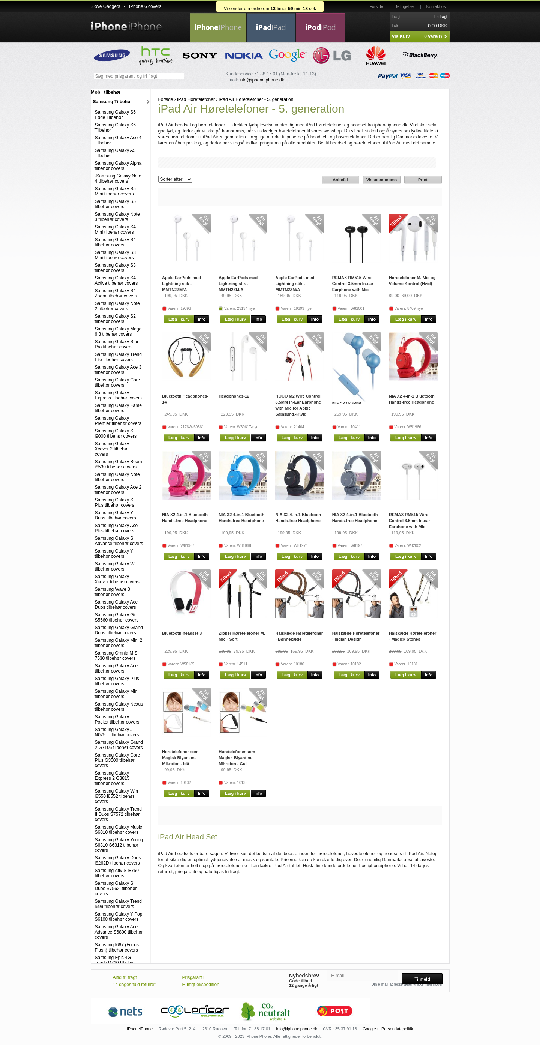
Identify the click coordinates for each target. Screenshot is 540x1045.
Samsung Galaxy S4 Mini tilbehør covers (115, 229)
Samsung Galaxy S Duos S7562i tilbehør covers (116, 888)
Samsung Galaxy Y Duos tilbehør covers (115, 515)
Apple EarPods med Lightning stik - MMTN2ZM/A (181, 283)
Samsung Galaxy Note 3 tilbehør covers (117, 217)
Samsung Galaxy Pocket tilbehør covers (117, 719)
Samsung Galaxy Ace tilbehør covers (116, 668)
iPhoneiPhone (140, 1029)
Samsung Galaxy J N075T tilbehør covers (117, 732)
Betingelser (404, 6)
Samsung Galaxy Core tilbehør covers (117, 382)
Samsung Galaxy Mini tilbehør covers (117, 694)
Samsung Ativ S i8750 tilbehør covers (117, 873)
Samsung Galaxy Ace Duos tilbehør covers (116, 604)
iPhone (218, 27)
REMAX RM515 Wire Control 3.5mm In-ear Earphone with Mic (353, 283)
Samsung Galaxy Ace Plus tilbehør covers (116, 528)
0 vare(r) (433, 36)
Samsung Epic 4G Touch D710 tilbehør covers (115, 963)
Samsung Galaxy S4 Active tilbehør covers (116, 280)
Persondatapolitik (397, 1029)
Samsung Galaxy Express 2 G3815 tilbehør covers (112, 778)
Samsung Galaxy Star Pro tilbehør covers (117, 344)
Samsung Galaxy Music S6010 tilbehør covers (118, 829)
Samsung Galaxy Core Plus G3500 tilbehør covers (117, 760)
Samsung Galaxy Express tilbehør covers (118, 395)
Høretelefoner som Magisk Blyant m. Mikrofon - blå (180, 757)
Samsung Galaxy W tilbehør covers (115, 566)
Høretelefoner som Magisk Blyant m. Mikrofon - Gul (237, 757)
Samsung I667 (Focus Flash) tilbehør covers (117, 947)
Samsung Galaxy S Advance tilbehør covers (119, 541)
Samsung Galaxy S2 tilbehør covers (115, 319)
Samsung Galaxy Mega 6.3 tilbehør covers (118, 331)
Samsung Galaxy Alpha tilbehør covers (118, 166)
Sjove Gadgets (105, 6)
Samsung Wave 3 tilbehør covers (112, 592)
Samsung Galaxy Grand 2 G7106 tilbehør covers (119, 745)
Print (423, 179)
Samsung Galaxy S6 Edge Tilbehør (115, 115)
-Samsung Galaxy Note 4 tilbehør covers (118, 178)
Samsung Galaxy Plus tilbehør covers (117, 681)
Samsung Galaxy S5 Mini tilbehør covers (115, 191)
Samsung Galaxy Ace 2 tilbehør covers (118, 490)
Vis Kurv (401, 36)
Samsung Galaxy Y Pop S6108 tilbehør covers (118, 916)
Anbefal (340, 179)
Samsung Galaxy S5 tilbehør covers (115, 204)
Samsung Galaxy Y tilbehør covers (114, 553)
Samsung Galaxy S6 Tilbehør (115, 127)
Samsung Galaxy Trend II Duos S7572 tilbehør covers (118, 814)
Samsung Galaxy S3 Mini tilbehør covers (115, 255)
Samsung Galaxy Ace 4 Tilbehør (118, 140)
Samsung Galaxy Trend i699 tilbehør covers (118, 904)
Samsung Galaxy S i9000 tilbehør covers (115, 433)
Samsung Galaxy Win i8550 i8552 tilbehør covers (116, 796)
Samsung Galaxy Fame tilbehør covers (118, 408)
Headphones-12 (234, 396)
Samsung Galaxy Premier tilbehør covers (118, 421)
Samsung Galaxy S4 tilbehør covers (115, 242)
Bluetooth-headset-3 (182, 633)
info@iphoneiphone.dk (261, 80)
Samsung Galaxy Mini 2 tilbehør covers (118, 643)
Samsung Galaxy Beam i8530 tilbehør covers (118, 464)
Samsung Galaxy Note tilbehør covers (117, 477)
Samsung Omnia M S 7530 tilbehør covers (116, 655)
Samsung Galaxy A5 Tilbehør (115, 153)
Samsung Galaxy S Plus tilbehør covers (114, 502)
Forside (376, 6)
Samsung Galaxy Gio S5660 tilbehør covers (117, 617)
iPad (271, 27)
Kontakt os (436, 6)
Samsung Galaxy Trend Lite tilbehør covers (118, 357)
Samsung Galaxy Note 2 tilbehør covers (117, 306)
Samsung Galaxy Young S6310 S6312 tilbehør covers (119, 845)
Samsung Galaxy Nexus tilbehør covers (119, 706)
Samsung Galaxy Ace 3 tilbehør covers (118, 370)
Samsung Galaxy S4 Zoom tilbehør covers (116, 293)
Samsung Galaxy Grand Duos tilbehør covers (119, 630)
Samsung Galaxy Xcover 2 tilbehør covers (112, 449)
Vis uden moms (381, 179)
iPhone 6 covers (145, 6)
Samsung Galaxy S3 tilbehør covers (115, 268)
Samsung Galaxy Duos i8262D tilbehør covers (118, 860)
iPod (320, 27)
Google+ (370, 1029)
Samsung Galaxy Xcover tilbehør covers (117, 579)
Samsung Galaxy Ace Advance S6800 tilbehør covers (119, 932)
